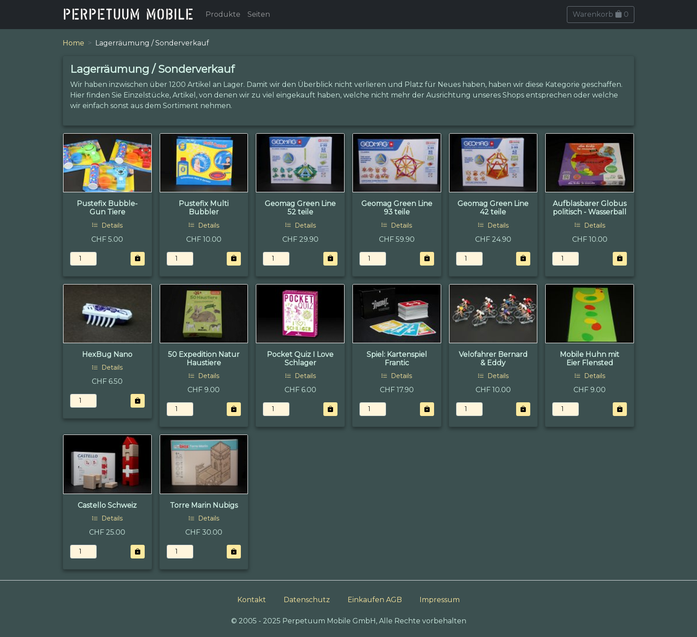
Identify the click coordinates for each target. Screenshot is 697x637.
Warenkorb (601, 14)
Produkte (223, 14)
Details (107, 225)
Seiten (258, 14)
